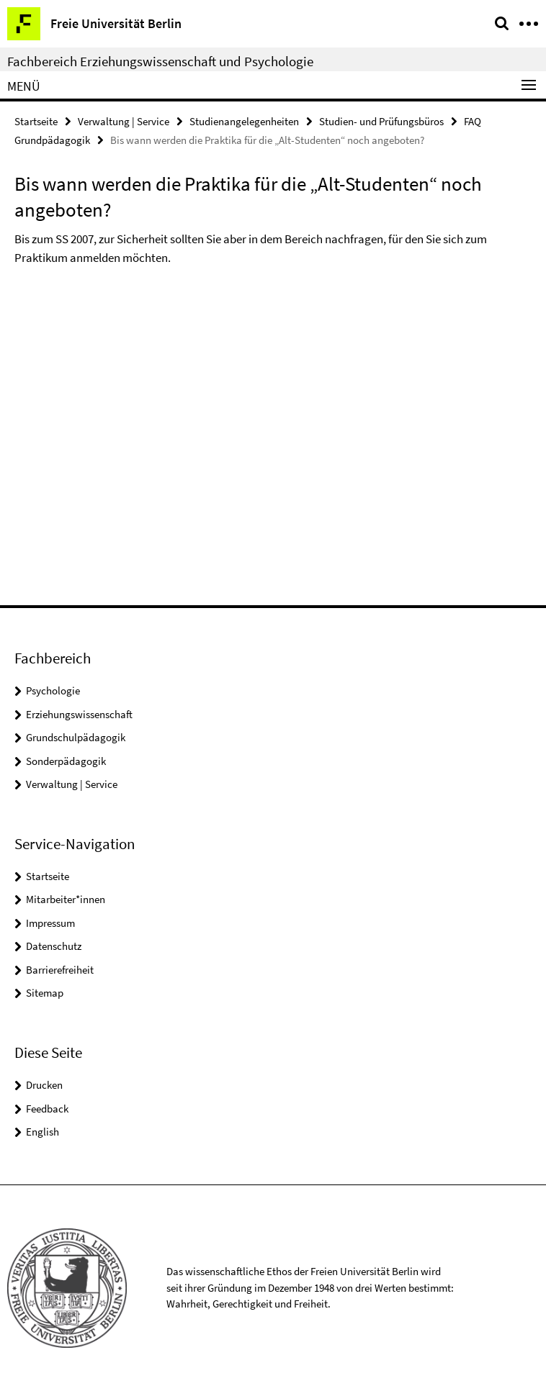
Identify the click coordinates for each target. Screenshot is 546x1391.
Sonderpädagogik (66, 761)
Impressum (50, 923)
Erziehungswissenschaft (79, 714)
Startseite (36, 121)
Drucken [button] (44, 1085)
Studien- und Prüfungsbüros (381, 121)
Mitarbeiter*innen (65, 899)
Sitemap (44, 993)
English (42, 1131)
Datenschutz (53, 946)
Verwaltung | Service (123, 121)
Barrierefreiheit (60, 970)
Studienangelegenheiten (244, 121)
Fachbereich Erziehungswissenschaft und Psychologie (160, 61)
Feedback (47, 1108)
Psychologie (53, 690)
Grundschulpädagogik (75, 737)
